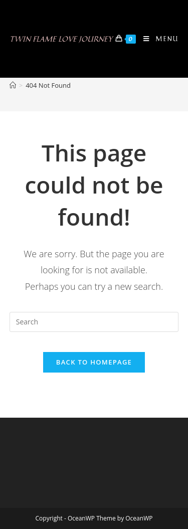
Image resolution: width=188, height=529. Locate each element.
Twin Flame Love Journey (61, 39)
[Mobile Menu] (157, 39)
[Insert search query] (94, 322)
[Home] (13, 85)
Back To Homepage (94, 362)
